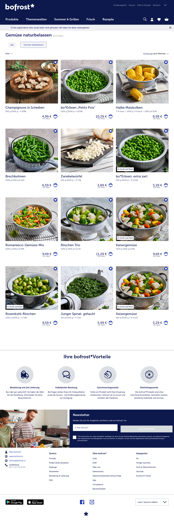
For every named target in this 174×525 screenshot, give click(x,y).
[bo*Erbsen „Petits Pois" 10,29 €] (87, 95)
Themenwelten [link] (36, 19)
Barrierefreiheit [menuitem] (99, 492)
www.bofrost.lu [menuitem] (14, 460)
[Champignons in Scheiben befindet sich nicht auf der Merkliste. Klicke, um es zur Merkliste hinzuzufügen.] (55, 62)
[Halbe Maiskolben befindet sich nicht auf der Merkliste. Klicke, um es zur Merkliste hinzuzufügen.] (165, 62)
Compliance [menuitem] (98, 487)
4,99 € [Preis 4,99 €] (45, 117)
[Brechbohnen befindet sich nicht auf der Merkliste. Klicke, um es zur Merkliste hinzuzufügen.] (55, 132)
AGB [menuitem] (95, 466)
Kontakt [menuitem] (52, 461)
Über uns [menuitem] (96, 470)
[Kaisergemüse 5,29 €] (142, 305)
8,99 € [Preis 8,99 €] (156, 117)
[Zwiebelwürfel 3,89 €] (87, 165)
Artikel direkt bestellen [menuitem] (59, 466)
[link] (29, 7)
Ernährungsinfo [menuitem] (120, 5)
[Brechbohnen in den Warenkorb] (54, 187)
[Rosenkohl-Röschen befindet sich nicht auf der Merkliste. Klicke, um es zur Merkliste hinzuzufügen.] (55, 272)
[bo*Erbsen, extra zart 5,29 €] (142, 165)
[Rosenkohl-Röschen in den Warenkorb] (54, 327)
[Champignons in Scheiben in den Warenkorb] (54, 117)
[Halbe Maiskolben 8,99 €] (142, 95)
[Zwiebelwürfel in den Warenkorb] (110, 187)
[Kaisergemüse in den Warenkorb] (165, 257)
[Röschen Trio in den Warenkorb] (110, 257)
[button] (161, 5)
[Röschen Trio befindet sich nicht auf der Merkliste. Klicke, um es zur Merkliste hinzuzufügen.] (110, 202)
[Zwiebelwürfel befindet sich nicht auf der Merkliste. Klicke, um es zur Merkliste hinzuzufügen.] (110, 132)
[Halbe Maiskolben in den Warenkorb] (165, 117)
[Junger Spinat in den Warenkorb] (110, 327)
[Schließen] (170, 27)
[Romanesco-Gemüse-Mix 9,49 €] (31, 235)
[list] (87, 387)
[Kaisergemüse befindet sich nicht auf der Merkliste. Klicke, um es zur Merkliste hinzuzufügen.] (165, 202)
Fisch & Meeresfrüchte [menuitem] (146, 470)
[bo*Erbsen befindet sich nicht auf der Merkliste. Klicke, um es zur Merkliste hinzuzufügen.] (165, 132)
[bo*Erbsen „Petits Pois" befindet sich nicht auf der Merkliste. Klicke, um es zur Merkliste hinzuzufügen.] (110, 62)
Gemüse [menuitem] (140, 474)
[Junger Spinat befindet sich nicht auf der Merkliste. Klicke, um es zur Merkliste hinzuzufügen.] (110, 272)
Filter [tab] (10, 53)
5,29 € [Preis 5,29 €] (156, 187)
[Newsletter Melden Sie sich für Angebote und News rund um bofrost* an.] (122, 432)
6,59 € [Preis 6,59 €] (45, 187)
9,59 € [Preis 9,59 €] (45, 327)
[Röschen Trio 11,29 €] (87, 235)
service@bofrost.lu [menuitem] (15, 464)
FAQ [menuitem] (51, 483)
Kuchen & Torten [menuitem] (143, 479)
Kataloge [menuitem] (53, 470)
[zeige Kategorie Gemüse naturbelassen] (33, 45)
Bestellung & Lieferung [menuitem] (59, 479)
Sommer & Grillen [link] (66, 19)
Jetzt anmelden (161, 432)
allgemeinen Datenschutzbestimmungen (150, 442)
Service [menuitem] (132, 5)
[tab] (152, 19)
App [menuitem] (94, 483)
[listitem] (25, 387)
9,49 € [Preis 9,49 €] (45, 257)
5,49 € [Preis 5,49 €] (100, 327)
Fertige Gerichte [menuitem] (143, 466)
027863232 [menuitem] (12, 468)
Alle (12, 45)
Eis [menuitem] (137, 461)
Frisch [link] (90, 19)
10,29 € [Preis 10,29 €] (99, 117)
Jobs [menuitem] (95, 461)
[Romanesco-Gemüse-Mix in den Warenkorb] (54, 257)
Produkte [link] (11, 19)
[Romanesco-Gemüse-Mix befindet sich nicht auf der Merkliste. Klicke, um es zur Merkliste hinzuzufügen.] (55, 202)
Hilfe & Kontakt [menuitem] (144, 5)
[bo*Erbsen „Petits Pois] (110, 117)
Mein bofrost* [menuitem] (13, 455)
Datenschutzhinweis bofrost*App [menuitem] (107, 479)
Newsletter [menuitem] (54, 474)
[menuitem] (11, 21)
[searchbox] (123, 19)
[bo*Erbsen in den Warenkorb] (165, 187)
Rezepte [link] (108, 19)
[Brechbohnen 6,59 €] (31, 165)
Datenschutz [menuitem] (98, 474)
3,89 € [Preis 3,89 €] (100, 187)
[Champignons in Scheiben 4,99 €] (31, 95)
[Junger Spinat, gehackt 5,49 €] (87, 305)
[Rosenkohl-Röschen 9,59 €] (31, 305)
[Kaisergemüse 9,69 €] (142, 235)
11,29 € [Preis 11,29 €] (100, 257)
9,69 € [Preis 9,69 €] (156, 257)
